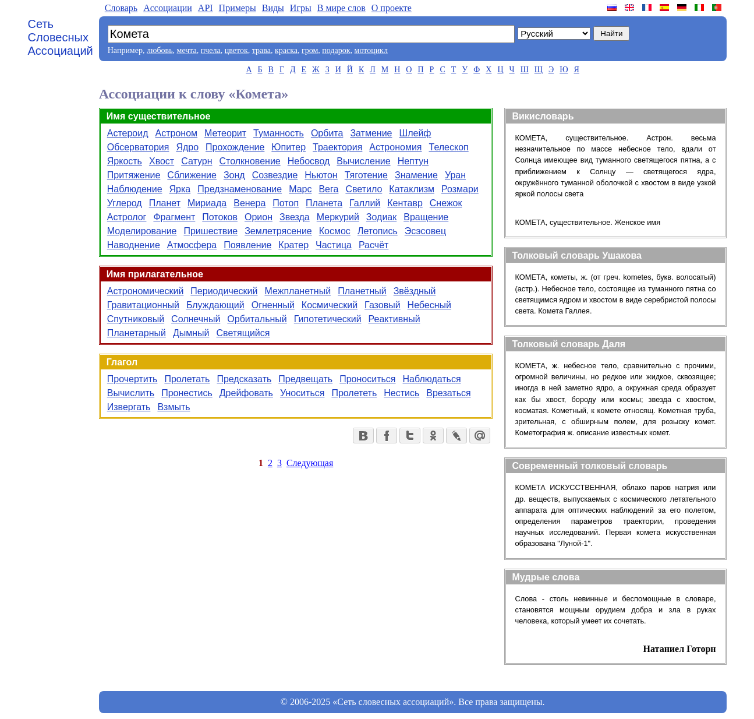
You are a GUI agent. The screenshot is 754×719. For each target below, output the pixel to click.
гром (310, 50)
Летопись (377, 231)
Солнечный (195, 319)
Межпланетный (298, 291)
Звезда (294, 217)
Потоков (220, 217)
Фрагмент (174, 217)
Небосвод (309, 161)
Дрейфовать (246, 393)
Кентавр (405, 203)
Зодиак (381, 217)
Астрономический (145, 291)
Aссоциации (167, 8)
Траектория (337, 147)
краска (286, 50)
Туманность (278, 133)
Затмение (371, 133)
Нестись (401, 393)
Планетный (362, 291)
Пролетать (187, 379)
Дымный (191, 333)
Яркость (124, 161)
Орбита (327, 133)
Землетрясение (278, 231)
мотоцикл (371, 50)
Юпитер (288, 147)
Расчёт (373, 245)
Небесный (429, 305)
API (205, 8)
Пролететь (354, 393)
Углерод (124, 203)
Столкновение (250, 161)
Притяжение (134, 175)
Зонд (234, 175)
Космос (335, 231)
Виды (273, 8)
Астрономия (395, 147)
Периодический (223, 291)
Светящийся (243, 333)
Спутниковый (135, 319)
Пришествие (210, 231)
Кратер (293, 245)
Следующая (309, 463)
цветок (236, 50)
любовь (160, 50)
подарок (336, 50)
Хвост (161, 161)
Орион (258, 217)
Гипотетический (328, 319)
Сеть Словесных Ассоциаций (60, 37)
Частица (334, 245)
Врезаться (448, 393)
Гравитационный (143, 305)
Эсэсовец (425, 231)
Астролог (127, 217)
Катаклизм (411, 189)
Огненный (273, 305)
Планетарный (136, 333)
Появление (247, 245)
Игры (300, 8)
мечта (187, 50)
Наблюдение (134, 189)
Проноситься (367, 379)
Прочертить (132, 379)
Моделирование (142, 231)
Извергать (129, 407)
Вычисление (363, 161)
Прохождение (235, 147)
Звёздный (415, 291)
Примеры (237, 8)
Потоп (285, 203)
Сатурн (196, 161)
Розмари (460, 189)
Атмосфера (192, 245)
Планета (324, 203)
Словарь (121, 8)
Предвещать (305, 379)
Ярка (180, 189)
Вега (328, 189)
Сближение (192, 175)
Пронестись (187, 393)
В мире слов (341, 8)
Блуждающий (215, 305)
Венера (249, 203)
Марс (300, 189)
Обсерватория (138, 147)
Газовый (382, 305)
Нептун (413, 161)
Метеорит (225, 133)
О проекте (391, 8)
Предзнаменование (239, 189)
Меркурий (338, 217)
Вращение (425, 217)
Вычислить (130, 393)
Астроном (176, 133)
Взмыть (173, 407)
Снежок (446, 203)
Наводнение (133, 245)
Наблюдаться (432, 379)
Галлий (364, 203)
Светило (363, 189)
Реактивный (394, 319)
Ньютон (321, 175)
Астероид (127, 133)
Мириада (206, 203)
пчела (211, 50)
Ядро (187, 147)
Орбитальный (256, 319)
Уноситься (302, 393)
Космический (329, 305)
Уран (455, 175)
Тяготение (366, 175)
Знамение (416, 175)
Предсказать (244, 379)
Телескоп (449, 147)
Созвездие (275, 175)
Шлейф (415, 133)
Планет (164, 203)
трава (261, 50)
